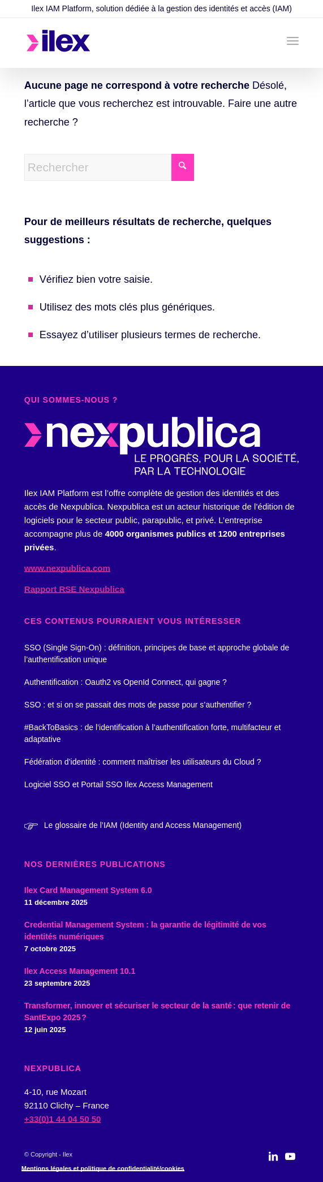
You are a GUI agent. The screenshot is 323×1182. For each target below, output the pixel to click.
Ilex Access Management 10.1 (79, 971)
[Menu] (293, 40)
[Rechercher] (109, 167)
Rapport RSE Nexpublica (74, 589)
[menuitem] (293, 40)
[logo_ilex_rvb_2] (134, 43)
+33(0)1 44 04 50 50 (62, 1119)
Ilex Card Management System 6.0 (88, 890)
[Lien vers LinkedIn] (273, 1162)
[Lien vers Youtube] (290, 1162)
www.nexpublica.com (67, 568)
